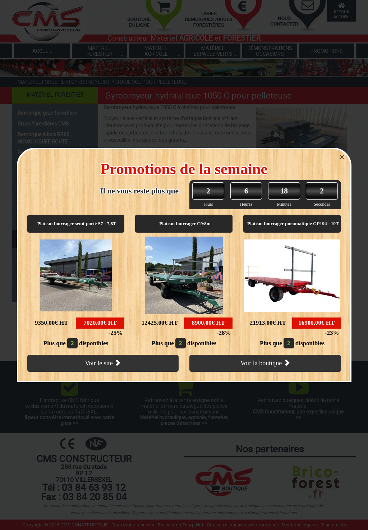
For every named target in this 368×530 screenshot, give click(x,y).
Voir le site (103, 363)
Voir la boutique (265, 363)
